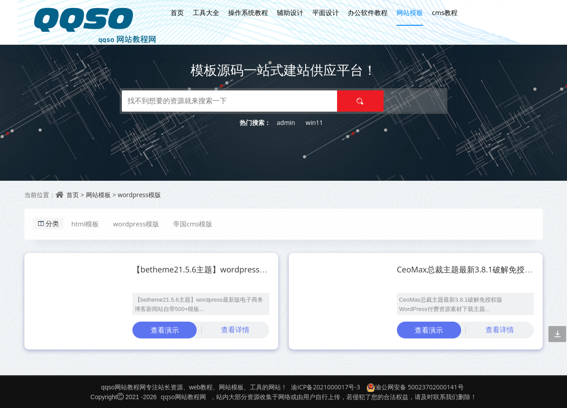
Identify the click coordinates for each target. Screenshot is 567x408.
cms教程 (445, 12)
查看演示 (165, 330)
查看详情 (235, 329)
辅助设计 (290, 12)
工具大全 (206, 12)
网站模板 (409, 12)
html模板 (85, 223)
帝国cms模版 (192, 223)
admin (286, 122)
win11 (314, 122)
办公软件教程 (368, 12)
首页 (177, 12)
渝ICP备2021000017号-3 (325, 387)
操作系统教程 (248, 12)
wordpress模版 (139, 194)
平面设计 (325, 12)
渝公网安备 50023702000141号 (415, 387)
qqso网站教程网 (183, 396)
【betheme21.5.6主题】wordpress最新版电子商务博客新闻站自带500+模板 (268, 269)
